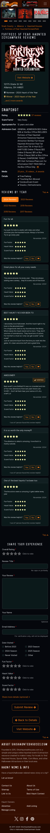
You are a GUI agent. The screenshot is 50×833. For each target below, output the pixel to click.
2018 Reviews (10, 211)
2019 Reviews (26, 205)
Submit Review (25, 707)
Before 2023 (10, 646)
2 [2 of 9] (10, 21)
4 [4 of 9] (20, 21)
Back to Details (26, 720)
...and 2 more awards (13, 100)
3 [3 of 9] (15, 21)
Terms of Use (33, 789)
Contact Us (7, 785)
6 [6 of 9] (29, 21)
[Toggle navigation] (45, 3)
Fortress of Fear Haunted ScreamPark (22, 29)
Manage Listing (8, 810)
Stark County (7, 26)
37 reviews (36, 115)
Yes (26, 258)
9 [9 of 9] (44, 21)
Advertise (6, 806)
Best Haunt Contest (36, 793)
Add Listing (32, 806)
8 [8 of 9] (39, 21)
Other (30, 655)
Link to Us (6, 793)
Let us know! (7, 778)
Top (45, 192)
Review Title (8, 561)
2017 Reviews (26, 211)
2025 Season (34, 651)
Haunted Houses (34, 26)
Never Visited (11, 655)
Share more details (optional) (16, 697)
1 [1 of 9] (5, 21)
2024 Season (11, 651)
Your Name (7, 612)
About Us (31, 785)
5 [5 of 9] (25, 21)
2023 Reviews (27, 199)
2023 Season (34, 646)
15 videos (30, 171)
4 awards (40, 171)
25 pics (21, 171)
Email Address (9, 627)
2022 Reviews (10, 205)
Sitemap (5, 789)
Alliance (20, 26)
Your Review (8, 575)
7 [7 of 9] (34, 21)
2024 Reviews (10, 199)
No (33, 258)
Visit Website (25, 77)
